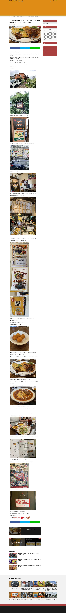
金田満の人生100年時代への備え (16, 1)
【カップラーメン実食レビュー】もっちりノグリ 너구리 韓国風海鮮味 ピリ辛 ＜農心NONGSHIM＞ (15, 600)
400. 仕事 (45, 53)
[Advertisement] (33, 9)
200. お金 (45, 46)
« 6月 (44, 39)
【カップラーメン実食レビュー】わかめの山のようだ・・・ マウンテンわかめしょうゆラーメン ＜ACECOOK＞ (39, 589)
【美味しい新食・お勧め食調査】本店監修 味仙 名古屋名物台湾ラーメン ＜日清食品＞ (29, 560)
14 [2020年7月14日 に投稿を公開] (46, 35)
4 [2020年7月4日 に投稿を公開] (53, 32)
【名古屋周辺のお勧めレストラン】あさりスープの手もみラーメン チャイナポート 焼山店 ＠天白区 (29, 554)
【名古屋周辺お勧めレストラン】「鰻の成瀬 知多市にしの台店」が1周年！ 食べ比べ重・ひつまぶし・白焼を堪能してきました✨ (27, 589)
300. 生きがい (14, 16)
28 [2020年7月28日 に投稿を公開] (46, 38)
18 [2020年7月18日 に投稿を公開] (53, 35)
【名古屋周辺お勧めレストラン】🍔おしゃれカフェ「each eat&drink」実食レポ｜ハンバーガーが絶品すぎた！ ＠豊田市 (51, 601)
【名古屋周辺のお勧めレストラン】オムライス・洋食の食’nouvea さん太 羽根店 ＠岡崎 (27, 16)
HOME (10, 16)
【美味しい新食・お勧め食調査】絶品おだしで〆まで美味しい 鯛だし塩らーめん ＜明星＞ (29, 566)
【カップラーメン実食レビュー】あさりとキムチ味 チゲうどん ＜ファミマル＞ (14, 589)
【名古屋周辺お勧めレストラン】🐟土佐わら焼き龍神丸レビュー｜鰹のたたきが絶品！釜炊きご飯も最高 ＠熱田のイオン (27, 601)
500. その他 (45, 55)
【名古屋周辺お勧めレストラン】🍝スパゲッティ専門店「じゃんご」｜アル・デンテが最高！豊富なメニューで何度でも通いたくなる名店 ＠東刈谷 (51, 589)
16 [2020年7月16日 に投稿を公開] (49, 35)
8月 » (45, 39)
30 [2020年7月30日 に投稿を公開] (49, 38)
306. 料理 (14, 24)
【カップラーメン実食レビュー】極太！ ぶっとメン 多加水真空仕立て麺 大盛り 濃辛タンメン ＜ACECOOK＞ (39, 600)
